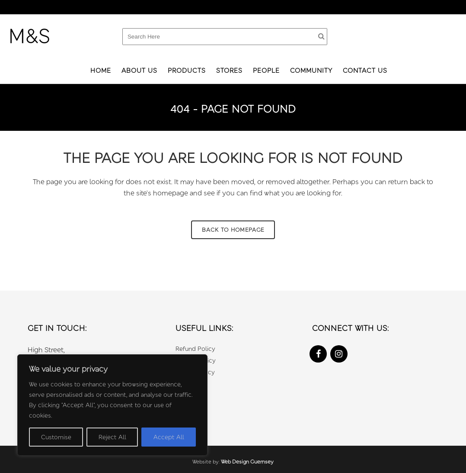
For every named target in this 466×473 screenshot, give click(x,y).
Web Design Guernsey (247, 461)
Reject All (112, 437)
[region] (112, 405)
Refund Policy (195, 348)
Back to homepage (233, 229)
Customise (56, 437)
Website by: (206, 461)
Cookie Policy (195, 372)
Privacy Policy (196, 360)
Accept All (168, 437)
